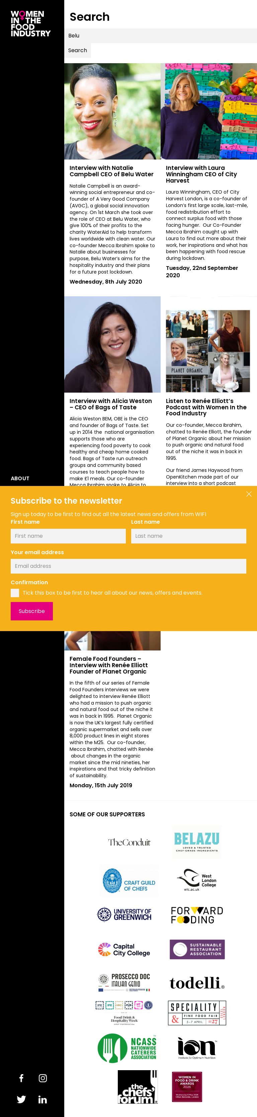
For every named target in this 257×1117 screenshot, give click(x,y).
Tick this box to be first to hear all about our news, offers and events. (112, 593)
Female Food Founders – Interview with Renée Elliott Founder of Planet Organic (109, 665)
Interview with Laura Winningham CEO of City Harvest (201, 174)
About (20, 479)
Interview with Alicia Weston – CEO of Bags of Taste (111, 404)
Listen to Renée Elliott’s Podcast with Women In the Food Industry (206, 407)
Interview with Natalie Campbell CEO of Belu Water (112, 171)
